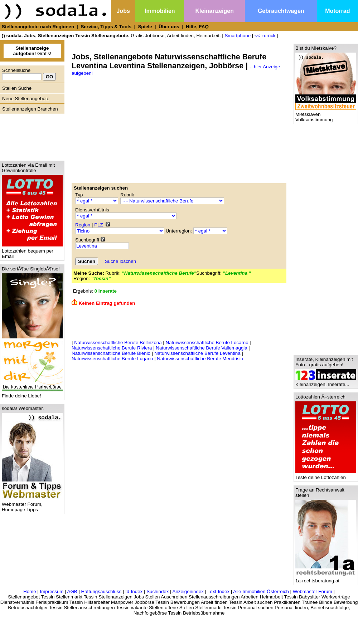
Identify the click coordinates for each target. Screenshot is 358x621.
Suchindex (157, 591)
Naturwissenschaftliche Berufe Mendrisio (200, 358)
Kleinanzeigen (214, 11)
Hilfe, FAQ (197, 26)
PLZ (98, 225)
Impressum (51, 591)
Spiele (145, 26)
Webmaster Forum (312, 591)
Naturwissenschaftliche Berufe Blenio (111, 353)
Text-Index (219, 591)
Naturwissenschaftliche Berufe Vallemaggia (201, 348)
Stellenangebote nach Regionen (38, 26)
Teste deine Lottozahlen (325, 475)
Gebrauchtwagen (281, 11)
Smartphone (237, 35)
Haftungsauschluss (101, 591)
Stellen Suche (17, 88)
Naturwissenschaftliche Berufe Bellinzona (117, 342)
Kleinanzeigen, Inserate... (325, 382)
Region (82, 225)
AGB (72, 591)
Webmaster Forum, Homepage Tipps (32, 504)
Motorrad (337, 11)
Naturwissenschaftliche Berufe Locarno (207, 342)
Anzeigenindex (188, 591)
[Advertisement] (30, 135)
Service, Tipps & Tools (106, 26)
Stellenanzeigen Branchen (30, 109)
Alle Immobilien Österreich (261, 591)
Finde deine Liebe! (32, 393)
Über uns (169, 26)
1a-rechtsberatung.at (325, 578)
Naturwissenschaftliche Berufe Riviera (112, 348)
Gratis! (32, 50)
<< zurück (265, 35)
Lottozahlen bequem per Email (32, 251)
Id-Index (133, 591)
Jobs (123, 11)
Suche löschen (120, 261)
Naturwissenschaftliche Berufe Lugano (112, 358)
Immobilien (160, 11)
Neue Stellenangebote (25, 98)
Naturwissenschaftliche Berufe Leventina (197, 353)
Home (29, 591)
